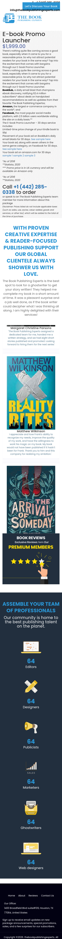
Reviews (33, 895)
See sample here (40, 139)
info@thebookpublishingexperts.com (34, 10)
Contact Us (47, 895)
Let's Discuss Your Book (41, 6)
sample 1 (7, 155)
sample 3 (29, 155)
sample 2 (18, 155)
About (21, 895)
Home (11, 895)
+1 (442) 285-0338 (24, 189)
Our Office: (10, 903)
